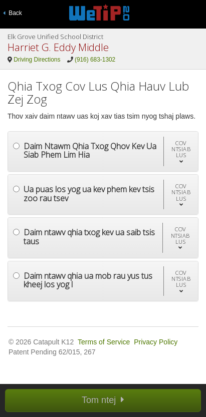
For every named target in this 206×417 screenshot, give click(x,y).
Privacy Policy (155, 342)
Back (12, 13)
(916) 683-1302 (95, 59)
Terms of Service (104, 342)
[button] (180, 151)
